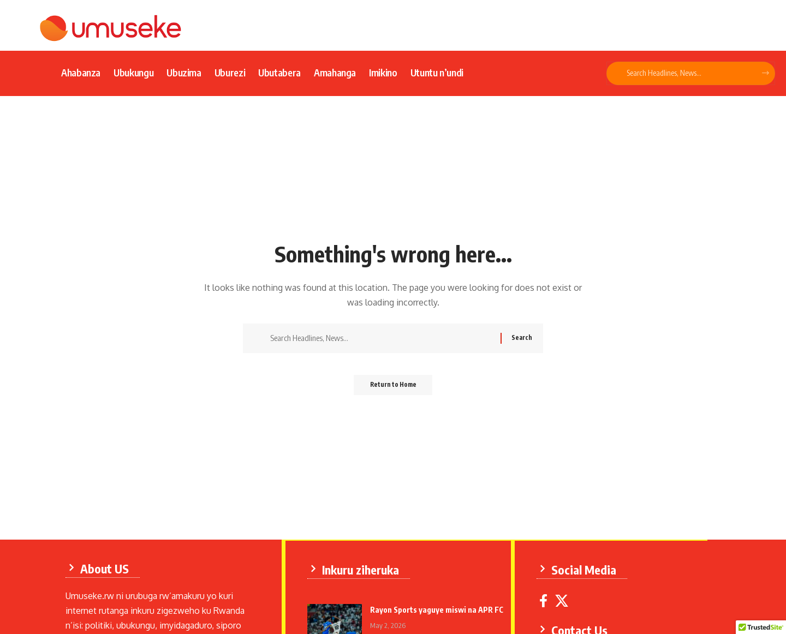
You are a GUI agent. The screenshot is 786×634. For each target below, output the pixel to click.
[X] (563, 600)
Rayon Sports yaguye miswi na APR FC (438, 608)
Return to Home (393, 388)
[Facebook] (545, 600)
